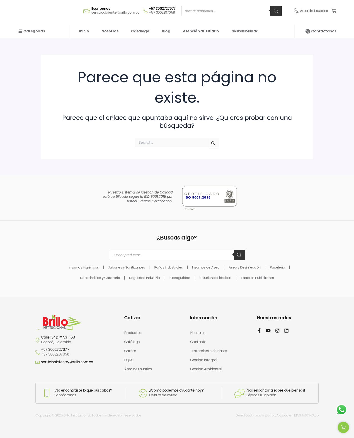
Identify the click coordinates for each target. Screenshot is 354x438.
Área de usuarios (138, 369)
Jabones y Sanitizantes (126, 267)
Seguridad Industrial (144, 277)
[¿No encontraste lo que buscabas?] (47, 393)
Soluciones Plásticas (215, 277)
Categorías (34, 31)
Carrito (130, 350)
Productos (133, 332)
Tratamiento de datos (208, 350)
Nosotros (197, 332)
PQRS (128, 360)
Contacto (198, 341)
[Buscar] (276, 11)
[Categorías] (20, 31)
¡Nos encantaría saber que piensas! (275, 390)
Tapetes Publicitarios (257, 277)
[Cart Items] (333, 10)
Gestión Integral (203, 360)
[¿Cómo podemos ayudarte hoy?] (143, 393)
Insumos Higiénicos (84, 267)
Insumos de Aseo (206, 267)
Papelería (277, 267)
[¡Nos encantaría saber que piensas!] (239, 393)
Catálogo (132, 341)
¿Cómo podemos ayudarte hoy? (176, 390)
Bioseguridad (180, 277)
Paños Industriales (168, 267)
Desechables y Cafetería (100, 277)
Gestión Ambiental (206, 369)
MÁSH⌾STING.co (306, 415)
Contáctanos (323, 31)
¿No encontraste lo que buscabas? (83, 390)
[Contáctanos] (308, 31)
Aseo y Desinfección (245, 267)
